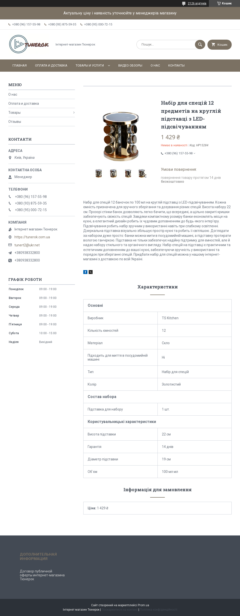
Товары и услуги (90, 65)
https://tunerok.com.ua (32, 237)
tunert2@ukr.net (27, 245)
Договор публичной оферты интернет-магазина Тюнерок (42, 575)
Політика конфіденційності (158, 609)
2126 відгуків (197, 3)
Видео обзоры (130, 65)
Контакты (176, 65)
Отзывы (14, 122)
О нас (155, 65)
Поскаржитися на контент (120, 609)
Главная (19, 65)
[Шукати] (200, 44)
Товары (14, 112)
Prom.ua (143, 605)
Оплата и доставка (51, 65)
